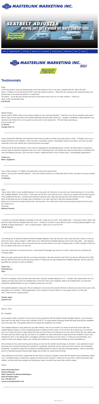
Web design (57, 400)
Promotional (45, 51)
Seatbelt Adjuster (14, 51)
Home (4, 51)
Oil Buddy (26, 51)
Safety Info (35, 51)
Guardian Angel (57, 51)
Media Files (68, 51)
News (76, 51)
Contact (83, 51)
